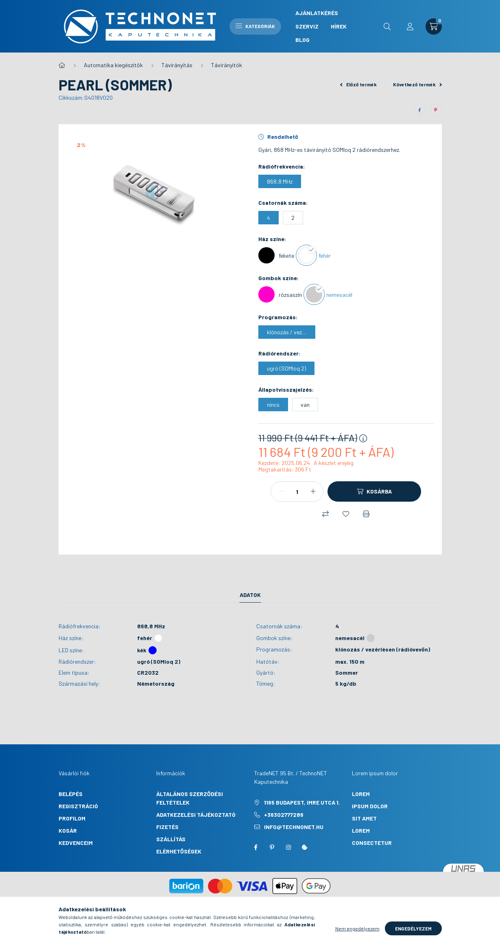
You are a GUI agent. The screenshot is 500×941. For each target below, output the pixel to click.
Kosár (68, 830)
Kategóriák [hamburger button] (255, 26)
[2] (293, 217)
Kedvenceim (76, 842)
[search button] (387, 26)
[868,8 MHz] (279, 181)
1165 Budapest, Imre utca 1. (302, 802)
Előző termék (358, 84)
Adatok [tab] (250, 594)
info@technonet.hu (293, 826)
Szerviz (307, 26)
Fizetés (167, 826)
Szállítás (171, 839)
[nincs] (273, 404)
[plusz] (313, 491)
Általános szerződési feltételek (189, 798)
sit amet (364, 818)
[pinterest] (436, 110)
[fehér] (314, 255)
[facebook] (419, 110)
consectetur (372, 842)
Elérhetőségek (178, 851)
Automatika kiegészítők (113, 64)
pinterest (272, 847)
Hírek (339, 26)
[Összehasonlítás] (325, 514)
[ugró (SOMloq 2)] (286, 368)
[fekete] (276, 255)
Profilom (72, 818)
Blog (302, 39)
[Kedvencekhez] (346, 514)
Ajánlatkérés (316, 12)
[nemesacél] (329, 294)
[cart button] (434, 26)
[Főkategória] (62, 65)
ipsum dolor (370, 806)
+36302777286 (283, 814)
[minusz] (281, 491)
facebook (256, 847)
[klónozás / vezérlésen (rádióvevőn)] (286, 332)
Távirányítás (177, 64)
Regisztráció (78, 806)
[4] (268, 217)
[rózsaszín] (280, 294)
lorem (361, 793)
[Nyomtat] (366, 514)
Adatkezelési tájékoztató (196, 814)
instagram (288, 847)
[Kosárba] (374, 491)
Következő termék (417, 84)
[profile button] (410, 26)
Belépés (71, 793)
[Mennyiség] (297, 491)
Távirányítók (226, 64)
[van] (305, 404)
